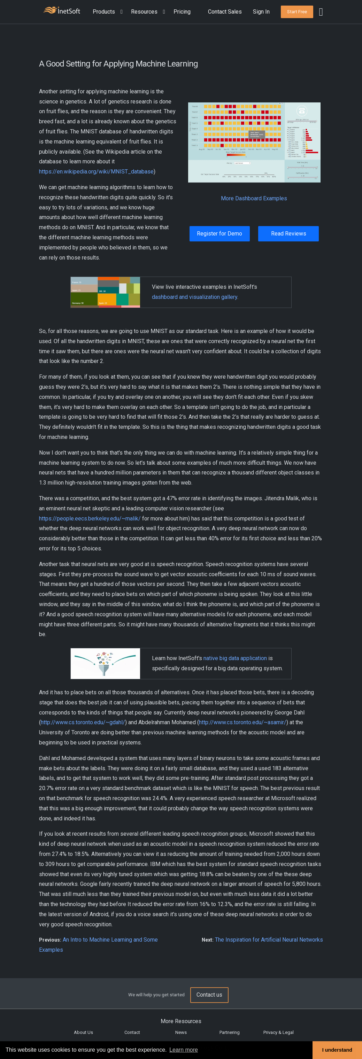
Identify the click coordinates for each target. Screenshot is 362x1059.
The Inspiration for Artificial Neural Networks (269, 939)
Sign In (261, 11)
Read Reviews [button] (288, 233)
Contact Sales (225, 11)
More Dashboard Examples (254, 198)
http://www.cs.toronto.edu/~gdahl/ (83, 722)
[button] (109, 12)
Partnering (229, 1032)
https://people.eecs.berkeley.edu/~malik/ (90, 518)
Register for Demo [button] (219, 233)
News (181, 1032)
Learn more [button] (183, 1050)
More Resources (181, 1021)
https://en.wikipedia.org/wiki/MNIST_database (96, 171)
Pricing (182, 11)
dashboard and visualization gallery (194, 297)
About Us (83, 1032)
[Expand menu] (120, 12)
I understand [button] (337, 1050)
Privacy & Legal (278, 1032)
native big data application (235, 658)
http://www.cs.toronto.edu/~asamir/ (242, 722)
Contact (132, 1032)
